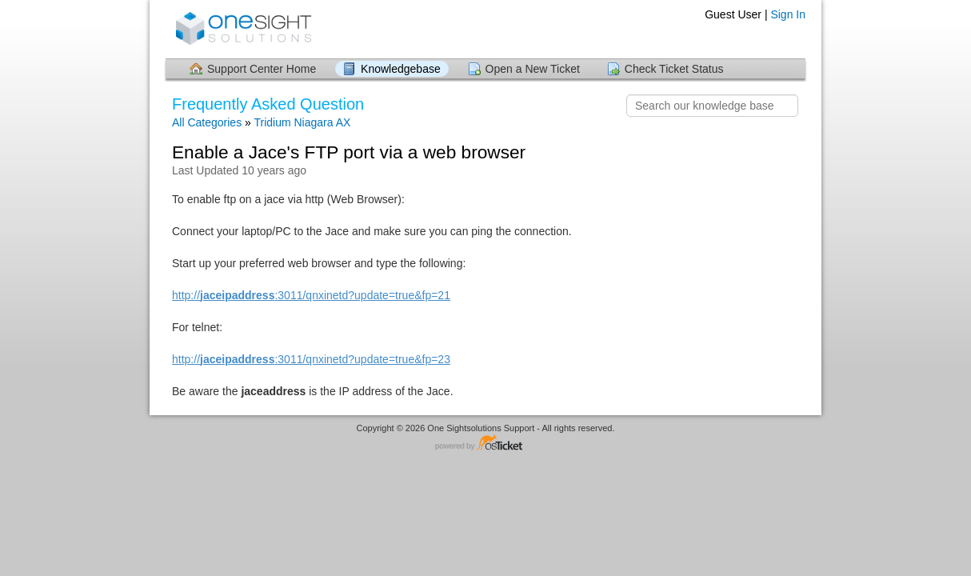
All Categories (207, 122)
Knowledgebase (401, 68)
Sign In (787, 14)
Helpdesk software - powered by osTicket (485, 443)
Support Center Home (261, 68)
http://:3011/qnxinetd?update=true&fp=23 (311, 359)
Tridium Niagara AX (302, 122)
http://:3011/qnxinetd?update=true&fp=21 (311, 295)
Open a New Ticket (533, 68)
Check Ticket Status (674, 68)
